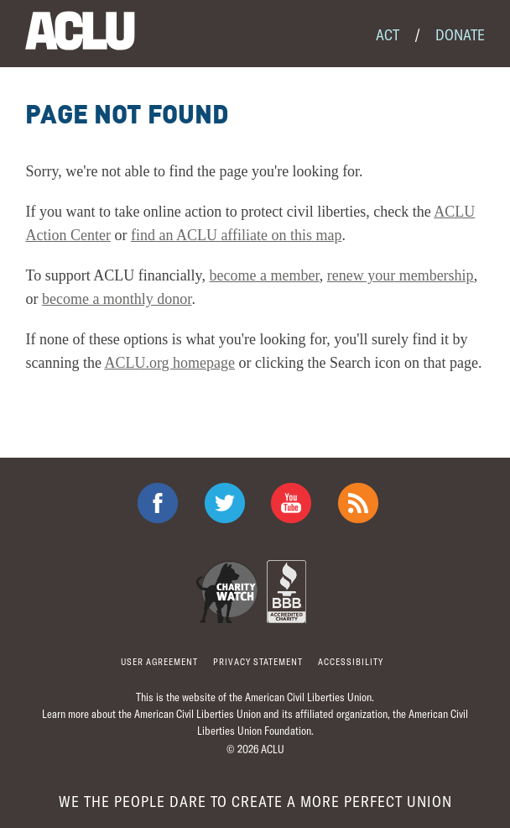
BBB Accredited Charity (286, 591)
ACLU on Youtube (291, 503)
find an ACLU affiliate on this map (236, 235)
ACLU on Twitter (225, 503)
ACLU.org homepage (169, 362)
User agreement (159, 661)
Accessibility (350, 661)
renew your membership (400, 275)
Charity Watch (226, 591)
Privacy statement (258, 661)
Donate (460, 34)
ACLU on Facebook (158, 503)
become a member (264, 275)
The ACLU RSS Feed (358, 503)
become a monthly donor (116, 299)
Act (387, 34)
